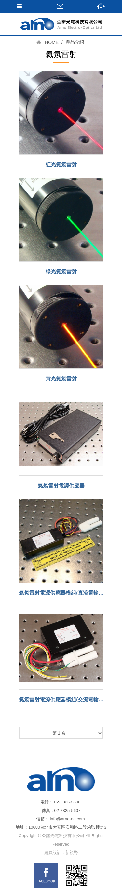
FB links (46, 875)
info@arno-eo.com (67, 818)
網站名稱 (61, 37)
